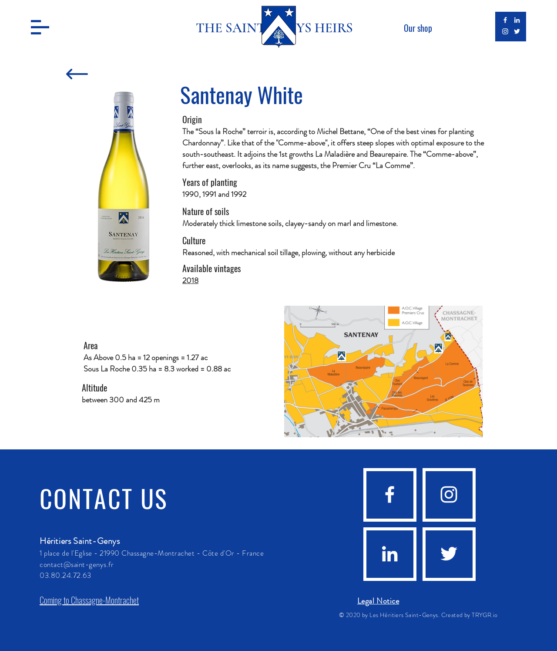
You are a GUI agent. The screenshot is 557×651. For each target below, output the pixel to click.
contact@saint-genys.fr (77, 564)
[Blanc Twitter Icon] (517, 31)
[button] (40, 27)
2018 (190, 280)
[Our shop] (418, 27)
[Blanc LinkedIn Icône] (517, 20)
